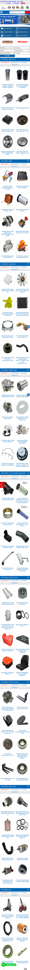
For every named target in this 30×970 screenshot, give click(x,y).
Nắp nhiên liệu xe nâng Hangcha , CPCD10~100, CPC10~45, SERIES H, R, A (22, 465)
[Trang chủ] (4, 8)
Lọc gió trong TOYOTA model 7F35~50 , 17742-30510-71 (22, 524)
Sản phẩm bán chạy (5, 62)
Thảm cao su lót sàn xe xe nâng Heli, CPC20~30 (7, 650)
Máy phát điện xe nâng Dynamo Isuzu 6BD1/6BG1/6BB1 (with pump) (8, 233)
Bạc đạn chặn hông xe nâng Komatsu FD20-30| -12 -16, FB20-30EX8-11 (8, 709)
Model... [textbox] (2, 50)
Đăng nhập (16, 3)
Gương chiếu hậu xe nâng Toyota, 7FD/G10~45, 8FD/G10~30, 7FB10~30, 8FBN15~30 (7, 627)
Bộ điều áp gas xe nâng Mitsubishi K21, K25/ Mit (7, 396)
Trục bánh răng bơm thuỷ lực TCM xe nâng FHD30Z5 (22, 880)
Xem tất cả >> (15, 64)
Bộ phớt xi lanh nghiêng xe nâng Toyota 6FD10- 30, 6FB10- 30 (22, 836)
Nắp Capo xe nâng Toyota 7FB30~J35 (7, 673)
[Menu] (1, 12)
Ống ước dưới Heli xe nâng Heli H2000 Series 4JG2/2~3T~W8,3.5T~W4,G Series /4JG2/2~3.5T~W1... (22, 360)
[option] (7, 41)
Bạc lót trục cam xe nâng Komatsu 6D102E (7, 523)
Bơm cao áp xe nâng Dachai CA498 (8, 417)
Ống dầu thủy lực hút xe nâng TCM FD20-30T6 (8, 859)
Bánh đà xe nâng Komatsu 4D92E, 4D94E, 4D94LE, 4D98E (7, 153)
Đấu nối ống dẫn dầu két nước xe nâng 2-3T (22, 336)
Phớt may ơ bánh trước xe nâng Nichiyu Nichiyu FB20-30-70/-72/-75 (7, 939)
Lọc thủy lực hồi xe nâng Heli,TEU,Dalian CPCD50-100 (7, 836)
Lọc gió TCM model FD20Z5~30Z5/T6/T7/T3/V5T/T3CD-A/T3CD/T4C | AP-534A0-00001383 (22, 500)
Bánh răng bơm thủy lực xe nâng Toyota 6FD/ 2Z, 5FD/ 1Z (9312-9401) (22, 813)
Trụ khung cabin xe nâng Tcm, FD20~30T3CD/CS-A (7, 603)
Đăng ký (8, 3)
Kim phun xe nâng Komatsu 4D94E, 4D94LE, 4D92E (22, 396)
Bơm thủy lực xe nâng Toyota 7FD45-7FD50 (22, 859)
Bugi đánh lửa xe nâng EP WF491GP (22, 210)
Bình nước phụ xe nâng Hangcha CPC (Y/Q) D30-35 (7, 291)
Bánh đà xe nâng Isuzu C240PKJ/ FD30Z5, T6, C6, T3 (22, 153)
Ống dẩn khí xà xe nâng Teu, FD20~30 (8, 568)
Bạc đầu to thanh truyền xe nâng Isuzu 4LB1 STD (7, 108)
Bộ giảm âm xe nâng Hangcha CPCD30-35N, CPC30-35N (22, 569)
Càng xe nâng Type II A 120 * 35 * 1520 (7, 779)
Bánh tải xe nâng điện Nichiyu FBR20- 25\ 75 (7, 962)
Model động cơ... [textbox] (20, 50)
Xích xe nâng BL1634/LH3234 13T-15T (7, 754)
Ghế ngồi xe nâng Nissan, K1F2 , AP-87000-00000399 (22, 674)
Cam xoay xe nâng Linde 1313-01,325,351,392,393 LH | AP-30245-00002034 (22, 916)
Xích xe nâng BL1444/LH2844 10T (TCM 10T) (22, 732)
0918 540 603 (10, 965)
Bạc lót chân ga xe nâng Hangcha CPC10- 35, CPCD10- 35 (22, 418)
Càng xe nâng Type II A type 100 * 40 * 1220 (22, 708)
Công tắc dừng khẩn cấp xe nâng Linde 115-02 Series (22, 232)
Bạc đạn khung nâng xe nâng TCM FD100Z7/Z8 (22, 779)
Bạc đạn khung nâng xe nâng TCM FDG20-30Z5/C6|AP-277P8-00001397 (22, 756)
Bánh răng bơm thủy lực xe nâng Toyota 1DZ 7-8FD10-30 (7, 813)
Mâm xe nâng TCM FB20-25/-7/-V (22, 625)
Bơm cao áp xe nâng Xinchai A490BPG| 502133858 (22, 442)
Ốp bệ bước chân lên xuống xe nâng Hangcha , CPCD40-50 (22, 651)
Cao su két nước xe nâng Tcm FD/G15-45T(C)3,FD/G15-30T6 (8, 359)
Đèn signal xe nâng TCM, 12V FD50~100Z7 (7, 210)
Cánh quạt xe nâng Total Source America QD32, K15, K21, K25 (22, 291)
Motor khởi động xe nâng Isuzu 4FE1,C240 (7, 256)
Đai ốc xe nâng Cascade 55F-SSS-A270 (22, 603)
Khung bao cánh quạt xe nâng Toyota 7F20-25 (8, 336)
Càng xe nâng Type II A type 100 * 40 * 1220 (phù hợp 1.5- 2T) (7, 732)
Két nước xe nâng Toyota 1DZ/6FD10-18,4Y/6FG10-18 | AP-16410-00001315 (22, 314)
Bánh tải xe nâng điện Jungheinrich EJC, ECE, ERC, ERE (22, 939)
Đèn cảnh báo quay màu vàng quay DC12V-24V (22, 256)
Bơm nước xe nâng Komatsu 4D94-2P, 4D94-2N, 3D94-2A (7, 314)
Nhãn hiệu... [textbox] (18, 47)
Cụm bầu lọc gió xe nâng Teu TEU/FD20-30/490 (8, 499)
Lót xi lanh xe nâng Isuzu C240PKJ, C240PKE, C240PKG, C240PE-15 (7, 86)
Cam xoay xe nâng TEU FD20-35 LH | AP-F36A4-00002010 (8, 916)
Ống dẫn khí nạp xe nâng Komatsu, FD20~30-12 (22, 547)
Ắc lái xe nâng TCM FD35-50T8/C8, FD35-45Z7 (22, 962)
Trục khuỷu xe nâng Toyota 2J (22, 108)
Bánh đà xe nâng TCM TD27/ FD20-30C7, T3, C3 (22, 130)
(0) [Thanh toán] (2, 486)
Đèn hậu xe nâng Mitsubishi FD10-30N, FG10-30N (7, 188)
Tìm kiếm (7, 55)
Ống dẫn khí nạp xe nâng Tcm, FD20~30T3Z (7, 547)
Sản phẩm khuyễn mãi (15, 62)
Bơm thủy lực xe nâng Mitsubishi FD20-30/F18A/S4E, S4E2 (7, 881)
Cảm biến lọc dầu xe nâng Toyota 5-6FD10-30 (7, 441)
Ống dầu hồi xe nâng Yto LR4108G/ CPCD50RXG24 (7, 464)
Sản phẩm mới (24, 62)
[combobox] (22, 48)
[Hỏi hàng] (2, 483)
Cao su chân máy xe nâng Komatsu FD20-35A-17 (7, 130)
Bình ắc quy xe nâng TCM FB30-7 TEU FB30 (22, 187)
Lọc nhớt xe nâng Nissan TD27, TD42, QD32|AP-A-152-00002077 (22, 86)
